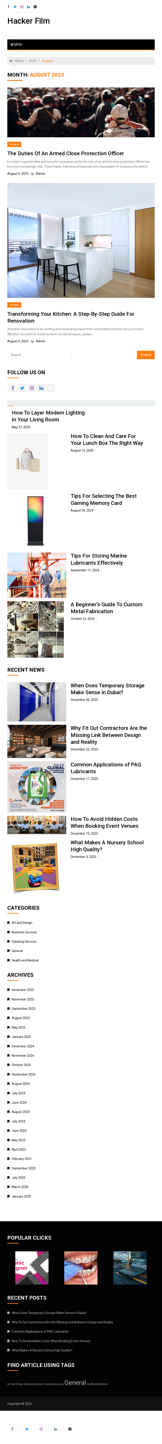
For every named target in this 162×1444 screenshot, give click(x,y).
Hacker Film (28, 21)
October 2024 (21, 1065)
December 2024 (23, 1046)
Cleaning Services (24, 941)
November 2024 (23, 1055)
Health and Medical (25, 960)
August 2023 (21, 1112)
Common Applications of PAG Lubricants (40, 1331)
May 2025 (18, 1027)
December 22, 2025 (84, 749)
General (14, 144)
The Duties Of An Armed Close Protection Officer (65, 153)
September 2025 (23, 1008)
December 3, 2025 (83, 857)
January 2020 (21, 1196)
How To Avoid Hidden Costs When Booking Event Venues (51, 1341)
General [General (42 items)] (75, 1382)
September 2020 (23, 1168)
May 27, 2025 (21, 427)
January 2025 (21, 1037)
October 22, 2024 (83, 618)
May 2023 (18, 1140)
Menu (16, 44)
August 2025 (21, 1018)
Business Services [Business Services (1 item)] (34, 1384)
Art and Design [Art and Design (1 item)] (15, 1384)
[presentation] (10, 402)
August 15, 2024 (82, 450)
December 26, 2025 (84, 700)
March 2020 (20, 1187)
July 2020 (18, 1177)
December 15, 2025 (84, 833)
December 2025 (23, 990)
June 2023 (19, 1130)
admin (40, 173)
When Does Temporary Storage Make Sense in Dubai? (49, 1313)
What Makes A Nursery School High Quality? (42, 1350)
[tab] (10, 403)
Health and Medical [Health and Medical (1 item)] (97, 1384)
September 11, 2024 (85, 570)
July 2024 (18, 1093)
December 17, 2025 (84, 779)
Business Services (24, 932)
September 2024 (23, 1074)
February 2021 (22, 1159)
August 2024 (21, 1083)
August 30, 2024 (82, 510)
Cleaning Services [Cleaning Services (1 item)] (54, 1384)
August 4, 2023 (17, 173)
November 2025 (23, 999)
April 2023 (19, 1149)
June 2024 (19, 1102)
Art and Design (22, 923)
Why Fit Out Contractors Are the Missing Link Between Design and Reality (109, 735)
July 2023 (18, 1121)
